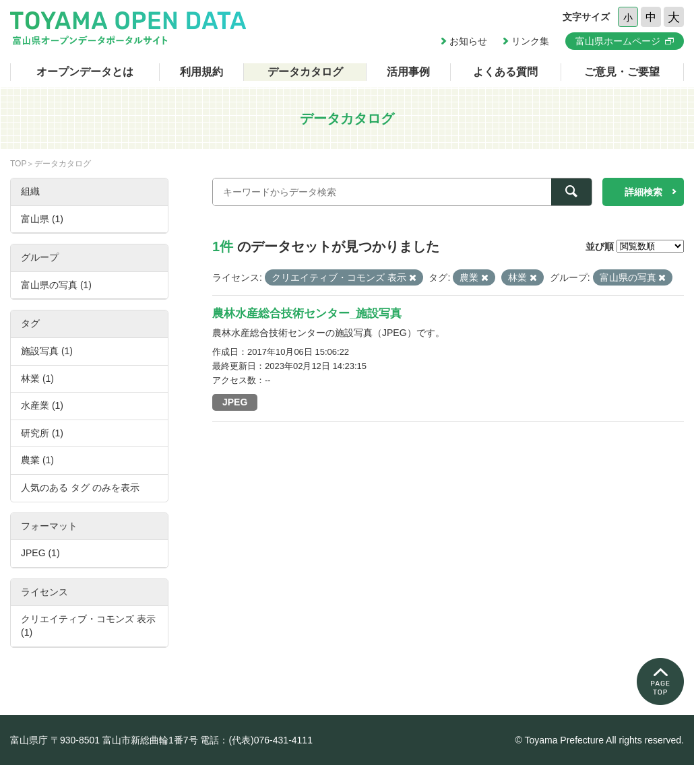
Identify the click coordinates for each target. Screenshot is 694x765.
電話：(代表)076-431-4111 (256, 740)
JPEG (234, 402)
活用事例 (408, 71)
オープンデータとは (84, 71)
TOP (18, 164)
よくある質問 (505, 71)
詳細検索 (643, 192)
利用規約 (201, 71)
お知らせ (468, 41)
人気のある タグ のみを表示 (80, 487)
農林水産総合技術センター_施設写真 (307, 313)
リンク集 (530, 41)
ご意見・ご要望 (622, 71)
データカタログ (305, 71)
